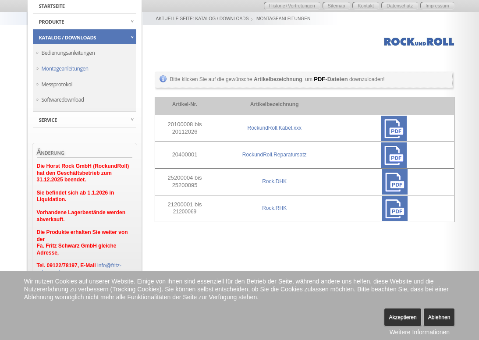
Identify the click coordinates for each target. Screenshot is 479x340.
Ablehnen (439, 317)
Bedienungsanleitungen (68, 53)
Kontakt (366, 5)
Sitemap (336, 5)
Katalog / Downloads (67, 37)
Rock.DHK (274, 181)
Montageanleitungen (65, 68)
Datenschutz (400, 5)
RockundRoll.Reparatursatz (274, 155)
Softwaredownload (63, 99)
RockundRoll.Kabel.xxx (274, 128)
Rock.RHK (274, 208)
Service (48, 120)
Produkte (51, 21)
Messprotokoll (58, 84)
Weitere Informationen (420, 332)
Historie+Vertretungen (292, 5)
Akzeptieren (402, 317)
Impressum (437, 5)
